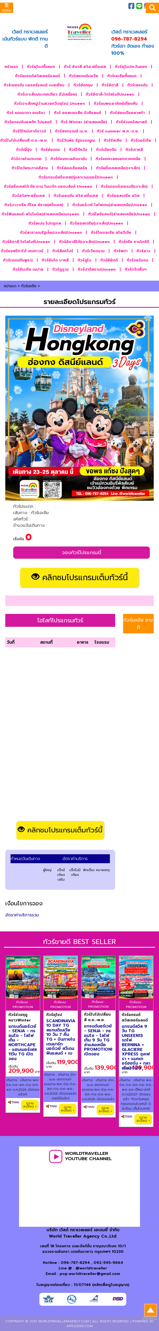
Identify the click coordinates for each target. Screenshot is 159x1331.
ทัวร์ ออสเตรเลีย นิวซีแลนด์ (77, 113)
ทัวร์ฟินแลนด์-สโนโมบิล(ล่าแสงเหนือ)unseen (40, 214)
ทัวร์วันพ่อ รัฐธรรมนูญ (76, 140)
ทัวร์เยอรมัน (137, 85)
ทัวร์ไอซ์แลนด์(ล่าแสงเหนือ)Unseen (119, 214)
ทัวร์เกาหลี (134, 149)
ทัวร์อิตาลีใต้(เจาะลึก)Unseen (84, 242)
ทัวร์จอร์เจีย (141, 140)
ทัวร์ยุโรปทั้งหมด (41, 66)
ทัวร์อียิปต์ (109, 260)
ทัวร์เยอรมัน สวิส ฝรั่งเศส (76, 195)
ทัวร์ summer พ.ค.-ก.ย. (118, 131)
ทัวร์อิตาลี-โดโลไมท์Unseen (110, 94)
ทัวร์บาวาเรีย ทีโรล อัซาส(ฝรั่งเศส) (33, 205)
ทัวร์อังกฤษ (83, 85)
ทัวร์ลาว (143, 251)
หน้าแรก (11, 66)
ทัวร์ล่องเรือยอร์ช (72, 168)
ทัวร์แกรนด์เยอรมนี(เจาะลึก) (124, 186)
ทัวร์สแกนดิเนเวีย (83, 76)
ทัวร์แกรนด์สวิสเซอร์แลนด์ (37, 76)
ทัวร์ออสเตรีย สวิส (123, 195)
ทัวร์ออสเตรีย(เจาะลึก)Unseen (96, 223)
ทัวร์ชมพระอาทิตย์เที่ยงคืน (116, 103)
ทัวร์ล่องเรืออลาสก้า (127, 113)
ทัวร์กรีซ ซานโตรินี (134, 242)
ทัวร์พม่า (121, 251)
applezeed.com (79, 1326)
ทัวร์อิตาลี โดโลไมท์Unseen (26, 242)
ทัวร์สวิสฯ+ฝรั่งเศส (28, 195)
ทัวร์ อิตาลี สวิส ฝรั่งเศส (85, 66)
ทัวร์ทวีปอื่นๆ (136, 269)
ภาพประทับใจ (78, 6)
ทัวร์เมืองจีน (106, 149)
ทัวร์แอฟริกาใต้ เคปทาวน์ (22, 251)
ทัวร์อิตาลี (110, 85)
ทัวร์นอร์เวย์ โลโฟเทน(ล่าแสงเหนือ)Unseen (109, 205)
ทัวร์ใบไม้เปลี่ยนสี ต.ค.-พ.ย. (24, 140)
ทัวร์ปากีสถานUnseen (97, 269)
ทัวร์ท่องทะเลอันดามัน (68, 159)
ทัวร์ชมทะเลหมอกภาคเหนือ (118, 159)
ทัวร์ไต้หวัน (78, 149)
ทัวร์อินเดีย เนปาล (28, 269)
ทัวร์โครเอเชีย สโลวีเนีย (111, 232)
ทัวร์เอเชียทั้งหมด (122, 76)
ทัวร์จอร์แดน (137, 260)
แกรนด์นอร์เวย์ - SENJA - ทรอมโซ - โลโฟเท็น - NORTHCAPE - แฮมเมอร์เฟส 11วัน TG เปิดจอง (22, 1042)
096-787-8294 (75, 1262)
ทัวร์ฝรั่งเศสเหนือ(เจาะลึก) (118, 168)
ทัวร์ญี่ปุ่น (24, 149)
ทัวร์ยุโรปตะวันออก (131, 66)
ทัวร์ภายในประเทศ (26, 159)
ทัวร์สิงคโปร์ (62, 251)
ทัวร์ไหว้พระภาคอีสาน (30, 168)
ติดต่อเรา (103, 11)
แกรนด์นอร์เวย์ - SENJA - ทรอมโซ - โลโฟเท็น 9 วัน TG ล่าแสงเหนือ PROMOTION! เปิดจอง (98, 1040)
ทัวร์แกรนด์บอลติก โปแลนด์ (28, 122)
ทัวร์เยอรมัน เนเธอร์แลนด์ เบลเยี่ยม (34, 85)
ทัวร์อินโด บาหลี (55, 260)
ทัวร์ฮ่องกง (50, 149)
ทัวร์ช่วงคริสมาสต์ (131, 122)
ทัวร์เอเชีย (28, 286)
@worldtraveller (91, 1268)
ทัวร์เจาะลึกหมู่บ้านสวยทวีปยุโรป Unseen (49, 103)
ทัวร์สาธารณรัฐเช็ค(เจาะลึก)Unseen (51, 232)
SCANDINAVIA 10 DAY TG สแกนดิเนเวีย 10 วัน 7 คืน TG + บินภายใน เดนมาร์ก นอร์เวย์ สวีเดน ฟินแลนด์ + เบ (60, 1037)
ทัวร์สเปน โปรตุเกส (45, 223)
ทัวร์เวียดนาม (93, 251)
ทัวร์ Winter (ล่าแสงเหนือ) (84, 122)
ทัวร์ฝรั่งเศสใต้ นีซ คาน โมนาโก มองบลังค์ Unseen (48, 186)
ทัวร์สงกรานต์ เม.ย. (71, 131)
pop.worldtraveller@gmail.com (90, 1274)
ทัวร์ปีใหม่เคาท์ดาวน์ (29, 131)
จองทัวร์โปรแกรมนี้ (81, 552)
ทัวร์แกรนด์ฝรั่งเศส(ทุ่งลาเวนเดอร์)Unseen (76, 177)
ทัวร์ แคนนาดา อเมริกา (26, 113)
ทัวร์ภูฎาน (60, 269)
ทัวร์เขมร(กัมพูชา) (18, 260)
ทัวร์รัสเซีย (113, 140)
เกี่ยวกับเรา (100, 6)
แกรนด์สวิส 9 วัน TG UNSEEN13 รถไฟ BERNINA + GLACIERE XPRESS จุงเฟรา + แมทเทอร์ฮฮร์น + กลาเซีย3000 (136, 1047)
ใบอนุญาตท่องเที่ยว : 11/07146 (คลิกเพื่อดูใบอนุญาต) (82, 1285)
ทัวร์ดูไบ (84, 260)
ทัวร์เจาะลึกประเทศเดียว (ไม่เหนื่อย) (47, 94)
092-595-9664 (108, 1262)
